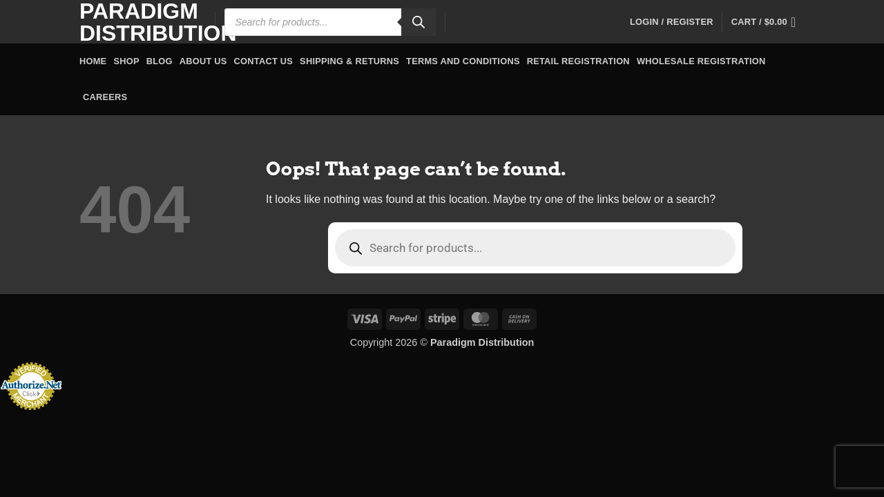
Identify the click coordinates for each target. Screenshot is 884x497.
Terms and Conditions (463, 61)
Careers (105, 97)
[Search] (418, 22)
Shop (126, 61)
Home (92, 61)
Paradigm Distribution (136, 22)
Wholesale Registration (701, 61)
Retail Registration (578, 61)
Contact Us (264, 61)
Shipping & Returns (349, 61)
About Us (203, 61)
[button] (671, 22)
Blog (159, 61)
